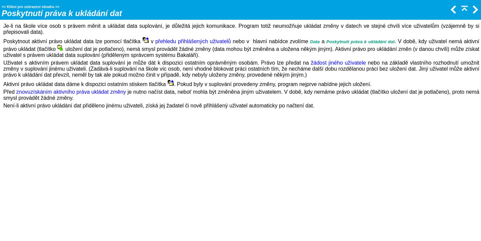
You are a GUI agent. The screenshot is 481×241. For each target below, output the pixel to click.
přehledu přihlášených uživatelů (193, 41)
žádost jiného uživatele (338, 63)
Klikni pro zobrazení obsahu (30, 7)
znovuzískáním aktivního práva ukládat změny (71, 92)
